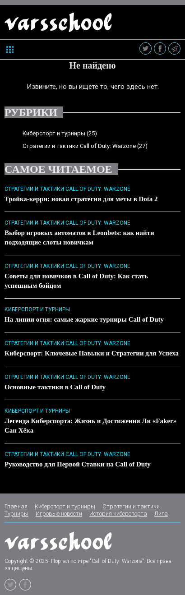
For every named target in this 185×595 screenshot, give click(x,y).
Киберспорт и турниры (54, 133)
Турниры (16, 513)
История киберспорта (118, 513)
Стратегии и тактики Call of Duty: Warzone (79, 146)
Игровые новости (59, 513)
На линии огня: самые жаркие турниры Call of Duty (84, 319)
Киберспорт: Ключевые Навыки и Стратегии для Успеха (92, 353)
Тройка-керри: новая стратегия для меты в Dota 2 (81, 199)
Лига (161, 513)
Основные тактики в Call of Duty (55, 387)
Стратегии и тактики (131, 506)
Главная (16, 506)
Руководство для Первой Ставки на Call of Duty (78, 464)
